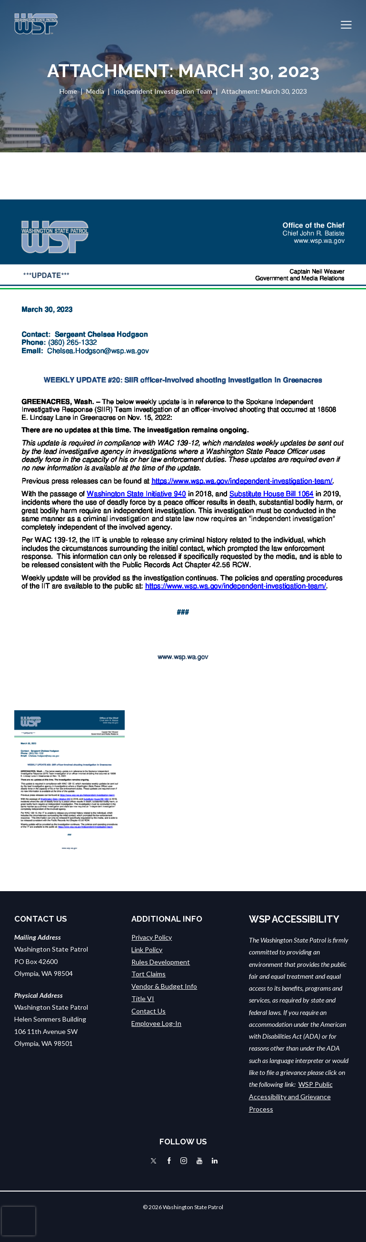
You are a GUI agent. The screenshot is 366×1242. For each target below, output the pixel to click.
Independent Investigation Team (162, 91)
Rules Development (160, 961)
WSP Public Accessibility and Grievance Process (291, 1096)
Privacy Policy (151, 937)
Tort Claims (148, 973)
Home (68, 91)
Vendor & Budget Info (164, 985)
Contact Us (148, 1009)
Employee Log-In (156, 1021)
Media (95, 91)
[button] (346, 24)
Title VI (142, 997)
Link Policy (146, 949)
